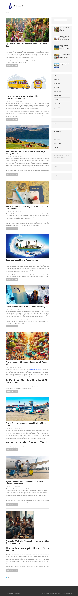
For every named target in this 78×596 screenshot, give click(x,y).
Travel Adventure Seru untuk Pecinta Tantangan (26, 307)
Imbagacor (56, 175)
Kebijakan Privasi (57, 143)
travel (7, 12)
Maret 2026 (56, 79)
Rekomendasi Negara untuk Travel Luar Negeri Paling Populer (26, 152)
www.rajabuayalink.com (35, 369)
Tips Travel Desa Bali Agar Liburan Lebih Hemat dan (26, 45)
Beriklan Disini (57, 135)
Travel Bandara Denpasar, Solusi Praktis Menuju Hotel (27, 424)
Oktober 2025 (57, 99)
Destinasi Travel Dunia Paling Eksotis (22, 260)
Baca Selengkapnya (12, 65)
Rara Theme (57, 593)
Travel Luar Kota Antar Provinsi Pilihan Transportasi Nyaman (23, 97)
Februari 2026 (57, 83)
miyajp (55, 166)
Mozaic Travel (17, 593)
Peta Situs (56, 147)
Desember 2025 (57, 91)
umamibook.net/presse (59, 157)
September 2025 (57, 103)
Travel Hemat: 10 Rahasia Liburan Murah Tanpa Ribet (26, 363)
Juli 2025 (56, 112)
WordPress (69, 593)
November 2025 (57, 95)
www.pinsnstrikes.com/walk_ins (61, 155)
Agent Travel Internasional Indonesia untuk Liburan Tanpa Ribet (24, 483)
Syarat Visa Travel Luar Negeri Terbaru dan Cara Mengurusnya (27, 207)
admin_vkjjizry (18, 101)
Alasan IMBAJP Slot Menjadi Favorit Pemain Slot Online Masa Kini (27, 542)
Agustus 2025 (57, 108)
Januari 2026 (56, 87)
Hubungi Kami (57, 139)
